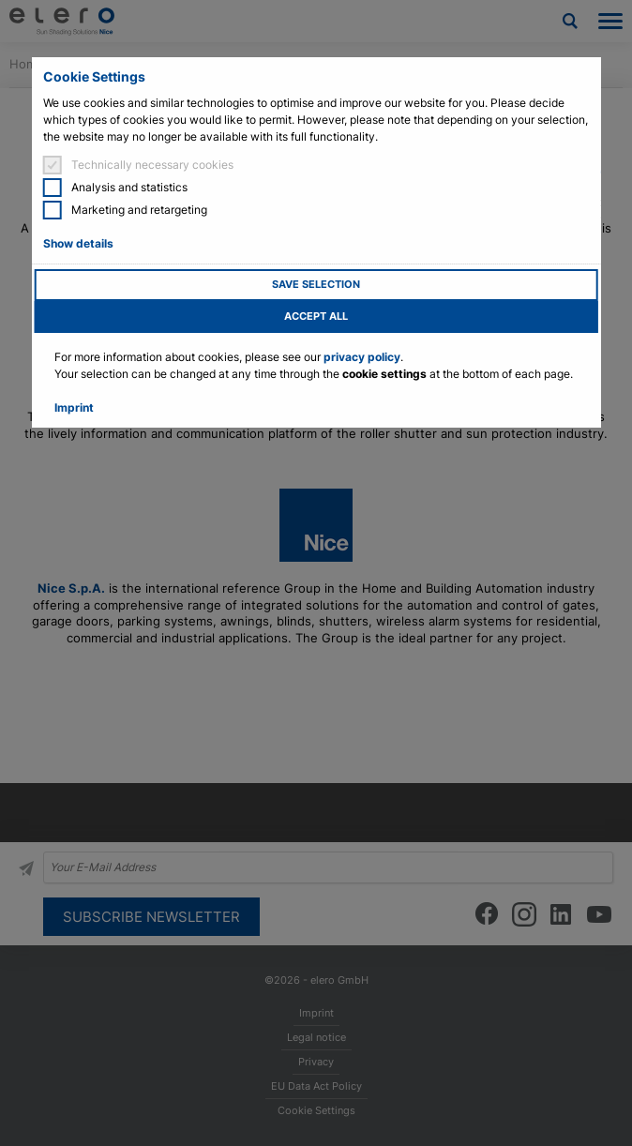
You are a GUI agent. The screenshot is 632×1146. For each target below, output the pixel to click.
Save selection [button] (316, 285)
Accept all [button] (316, 316)
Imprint (74, 407)
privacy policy (362, 357)
